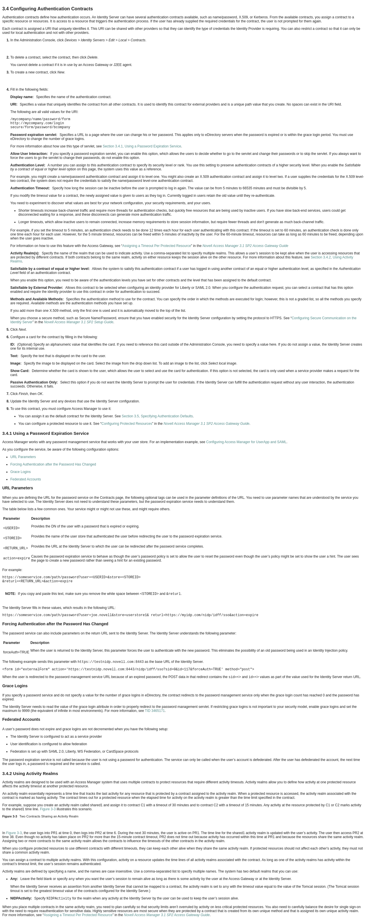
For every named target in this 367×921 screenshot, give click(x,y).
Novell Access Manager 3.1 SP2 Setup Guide (78, 322)
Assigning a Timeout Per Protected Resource (156, 246)
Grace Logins (20, 472)
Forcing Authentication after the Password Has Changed (53, 464)
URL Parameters (23, 457)
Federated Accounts (25, 479)
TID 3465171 (155, 711)
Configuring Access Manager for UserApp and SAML (246, 442)
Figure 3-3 (48, 809)
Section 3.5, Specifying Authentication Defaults (157, 416)
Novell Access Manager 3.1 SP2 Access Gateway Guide (245, 246)
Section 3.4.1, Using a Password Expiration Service (142, 146)
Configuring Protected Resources (126, 424)
